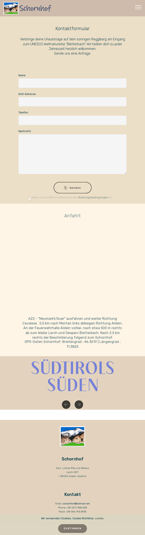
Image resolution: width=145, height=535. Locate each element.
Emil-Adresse (27, 94)
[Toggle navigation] (138, 7)
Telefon (23, 112)
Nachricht (24, 131)
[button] (66, 406)
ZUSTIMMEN (72, 528)
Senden (72, 190)
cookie (99, 518)
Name (22, 75)
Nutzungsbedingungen (93, 198)
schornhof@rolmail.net (76, 503)
